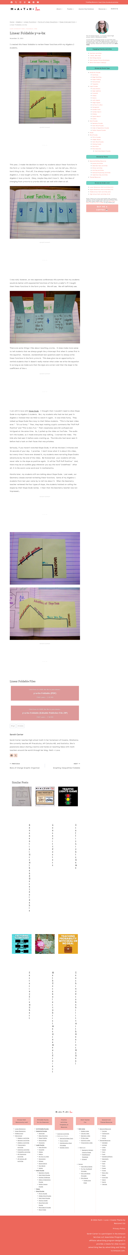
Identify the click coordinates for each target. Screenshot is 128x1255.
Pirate (104, 1168)
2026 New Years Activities (100, 165)
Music (104, 1163)
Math (103, 1161)
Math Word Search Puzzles (103, 151)
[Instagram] (20, 2)
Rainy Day (105, 1170)
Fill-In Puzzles (97, 137)
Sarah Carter (16, 734)
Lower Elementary (21, 1126)
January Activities (98, 163)
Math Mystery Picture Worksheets (100, 60)
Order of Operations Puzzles (101, 128)
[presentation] (22, 796)
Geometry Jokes (86, 1133)
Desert (104, 1147)
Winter (104, 1133)
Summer (104, 1129)
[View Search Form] (114, 8)
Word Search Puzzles (45, 1207)
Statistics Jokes (85, 1138)
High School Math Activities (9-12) (101, 194)
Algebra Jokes (85, 1129)
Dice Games (85, 1176)
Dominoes (95, 75)
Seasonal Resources (106, 1126)
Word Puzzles (94, 135)
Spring (104, 1136)
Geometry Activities (24, 1138)
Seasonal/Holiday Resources (99, 161)
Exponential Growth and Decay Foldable (29, 867)
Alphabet (105, 1140)
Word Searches (97, 149)
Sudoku (94, 118)
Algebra (19, 22)
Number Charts (65, 1147)
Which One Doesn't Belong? (98, 62)
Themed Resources (96, 177)
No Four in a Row (97, 105)
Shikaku (94, 114)
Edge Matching (97, 77)
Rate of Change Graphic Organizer (26, 765)
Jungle (104, 1159)
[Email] (38, 2)
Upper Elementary (21, 1129)
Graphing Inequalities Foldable (63, 765)
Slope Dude (34, 411)
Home (12, 22)
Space (104, 1177)
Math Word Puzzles (98, 125)
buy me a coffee (100, 202)
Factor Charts (64, 1141)
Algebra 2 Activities (24, 1140)
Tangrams (95, 84)
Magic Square (96, 102)
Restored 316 (119, 1223)
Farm (104, 1150)
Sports (104, 1180)
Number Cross (96, 109)
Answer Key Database (86, 9)
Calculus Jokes (85, 1131)
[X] (16, 2)
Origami (84, 1157)
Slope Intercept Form (67, 22)
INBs (35, 28)
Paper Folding (96, 79)
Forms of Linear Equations (48, 22)
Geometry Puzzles (98, 123)
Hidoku (94, 95)
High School (18, 1133)
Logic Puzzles (94, 86)
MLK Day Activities (98, 170)
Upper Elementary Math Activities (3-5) (102, 189)
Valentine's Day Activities (100, 175)
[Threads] (24, 2)
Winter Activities (97, 168)
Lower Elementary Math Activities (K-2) (102, 187)
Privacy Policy (119, 1228)
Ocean (104, 1166)
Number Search (97, 112)
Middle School (19, 1131)
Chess (104, 1145)
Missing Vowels (97, 144)
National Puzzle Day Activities (102, 172)
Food (103, 1152)
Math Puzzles (94, 121)
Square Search (96, 116)
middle (20, 726)
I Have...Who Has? (96, 55)
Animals (104, 1143)
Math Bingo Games (96, 58)
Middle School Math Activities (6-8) (101, 192)
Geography (105, 1156)
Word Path (95, 146)
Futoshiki (95, 93)
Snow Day (105, 1175)
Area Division (96, 88)
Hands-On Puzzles (95, 72)
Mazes (92, 132)
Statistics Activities (24, 1147)
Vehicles (104, 1182)
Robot (104, 1173)
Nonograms (96, 107)
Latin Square (96, 100)
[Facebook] (11, 2)
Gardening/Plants (107, 1154)
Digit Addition (97, 91)
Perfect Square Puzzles (99, 130)
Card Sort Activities (96, 53)
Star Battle (42, 1163)
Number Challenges (45, 1175)
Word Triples (43, 1210)
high (13, 726)
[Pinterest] (33, 2)
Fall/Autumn (106, 1131)
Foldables (29, 28)
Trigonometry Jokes (87, 1140)
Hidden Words (96, 139)
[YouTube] (29, 2)
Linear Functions (30, 22)
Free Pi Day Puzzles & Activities (108, 2)
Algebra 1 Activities (24, 1136)
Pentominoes (96, 82)
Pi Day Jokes (85, 1136)
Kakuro (94, 98)
